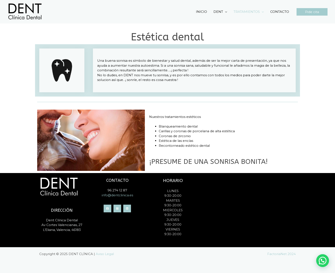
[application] (225, 11)
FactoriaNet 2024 (281, 254)
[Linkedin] (127, 208)
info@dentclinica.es (117, 195)
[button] (312, 12)
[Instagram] (117, 208)
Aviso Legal (105, 254)
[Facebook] (107, 208)
